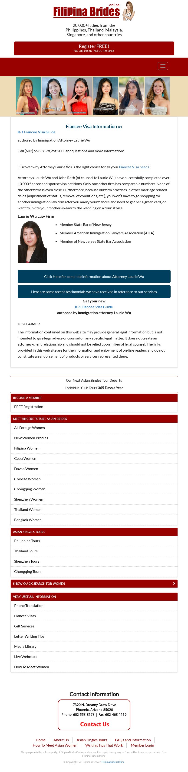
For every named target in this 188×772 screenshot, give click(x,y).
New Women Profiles (31, 438)
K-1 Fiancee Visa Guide (37, 132)
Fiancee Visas (25, 615)
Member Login (142, 745)
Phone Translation (28, 605)
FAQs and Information (133, 739)
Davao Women (26, 468)
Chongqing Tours (27, 571)
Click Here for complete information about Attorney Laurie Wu (94, 276)
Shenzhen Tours (26, 561)
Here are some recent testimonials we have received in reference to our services (94, 291)
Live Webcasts (25, 656)
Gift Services (24, 626)
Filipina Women (27, 448)
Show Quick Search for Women (39, 583)
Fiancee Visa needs (134, 167)
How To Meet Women (31, 667)
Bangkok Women (28, 519)
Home (41, 739)
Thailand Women (28, 509)
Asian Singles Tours (92, 739)
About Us (61, 739)
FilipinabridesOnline (113, 761)
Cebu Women (25, 458)
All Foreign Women (29, 427)
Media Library (25, 646)
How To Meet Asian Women (55, 745)
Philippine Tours (27, 540)
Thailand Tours (26, 551)
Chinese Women (27, 479)
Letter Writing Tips (29, 636)
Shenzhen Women (28, 499)
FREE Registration (28, 406)
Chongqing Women (29, 489)
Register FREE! (94, 47)
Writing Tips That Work (104, 745)
